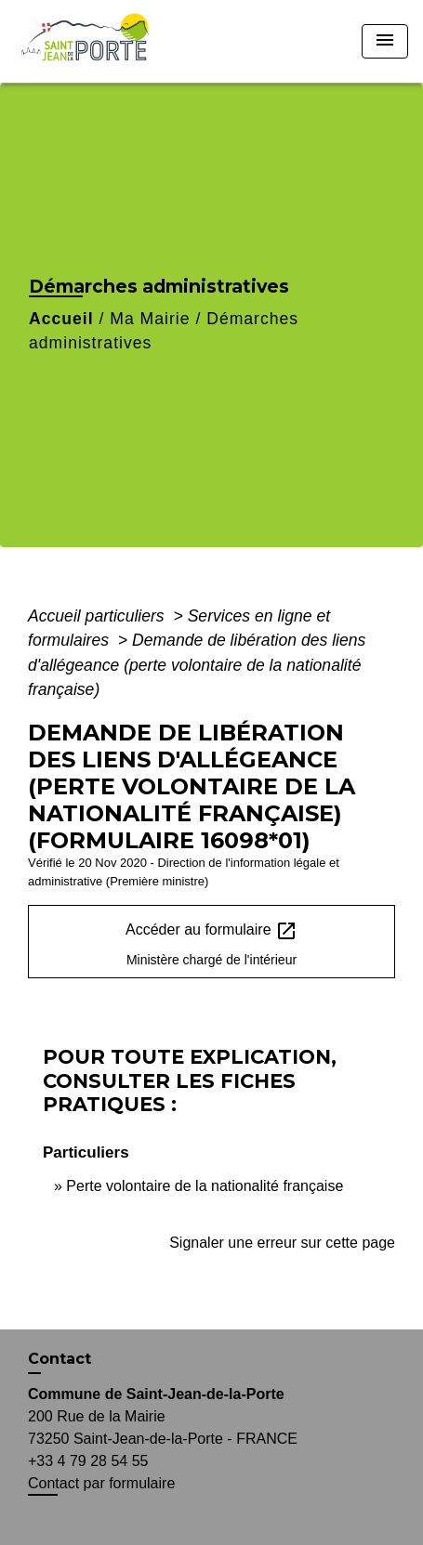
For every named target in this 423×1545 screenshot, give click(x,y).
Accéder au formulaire (211, 931)
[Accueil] (90, 41)
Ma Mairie (150, 318)
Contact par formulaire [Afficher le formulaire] (101, 1483)
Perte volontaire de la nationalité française (204, 1186)
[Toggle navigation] (385, 41)
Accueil (61, 318)
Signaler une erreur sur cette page (282, 1242)
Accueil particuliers (98, 616)
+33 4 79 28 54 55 (88, 1461)
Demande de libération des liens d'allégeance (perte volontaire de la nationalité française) (196, 665)
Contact (59, 1359)
